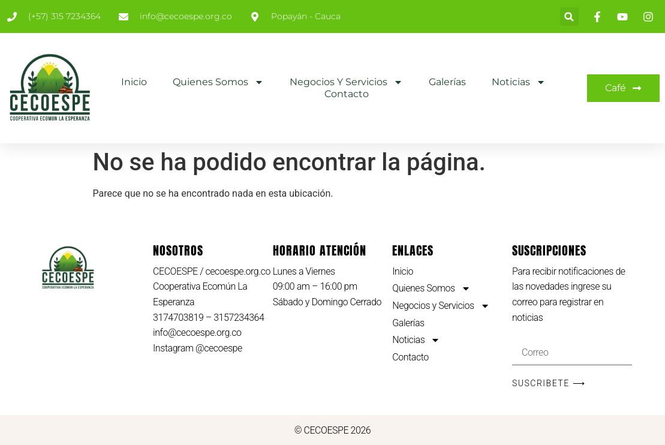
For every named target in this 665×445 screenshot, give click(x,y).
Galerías (447, 82)
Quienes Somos (218, 82)
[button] (569, 16)
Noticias (519, 82)
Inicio (134, 82)
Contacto (346, 94)
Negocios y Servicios (346, 82)
